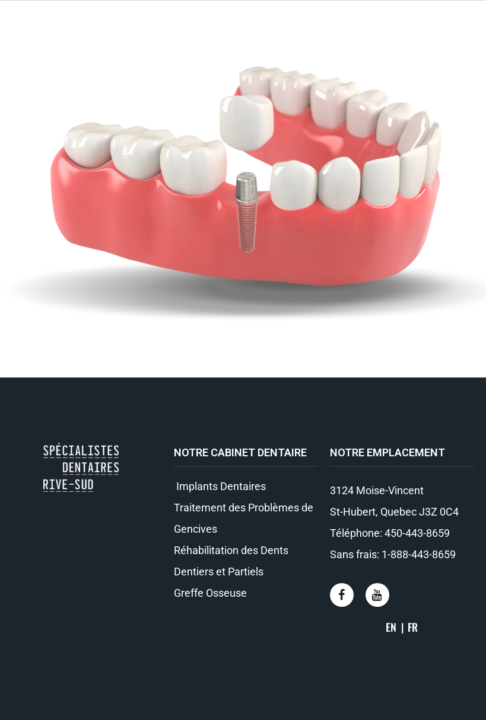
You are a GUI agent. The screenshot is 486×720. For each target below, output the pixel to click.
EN (391, 627)
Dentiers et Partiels (218, 571)
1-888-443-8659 (419, 554)
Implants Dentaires (220, 486)
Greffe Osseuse (210, 593)
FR (413, 627)
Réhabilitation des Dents (231, 550)
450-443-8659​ (417, 533)
